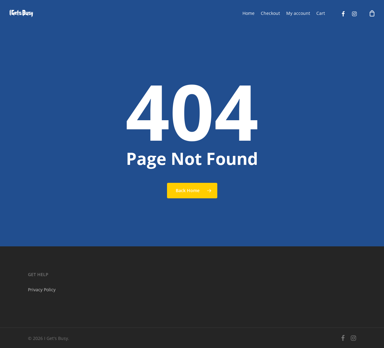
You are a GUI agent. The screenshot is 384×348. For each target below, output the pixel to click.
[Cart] (371, 13)
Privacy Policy (42, 290)
